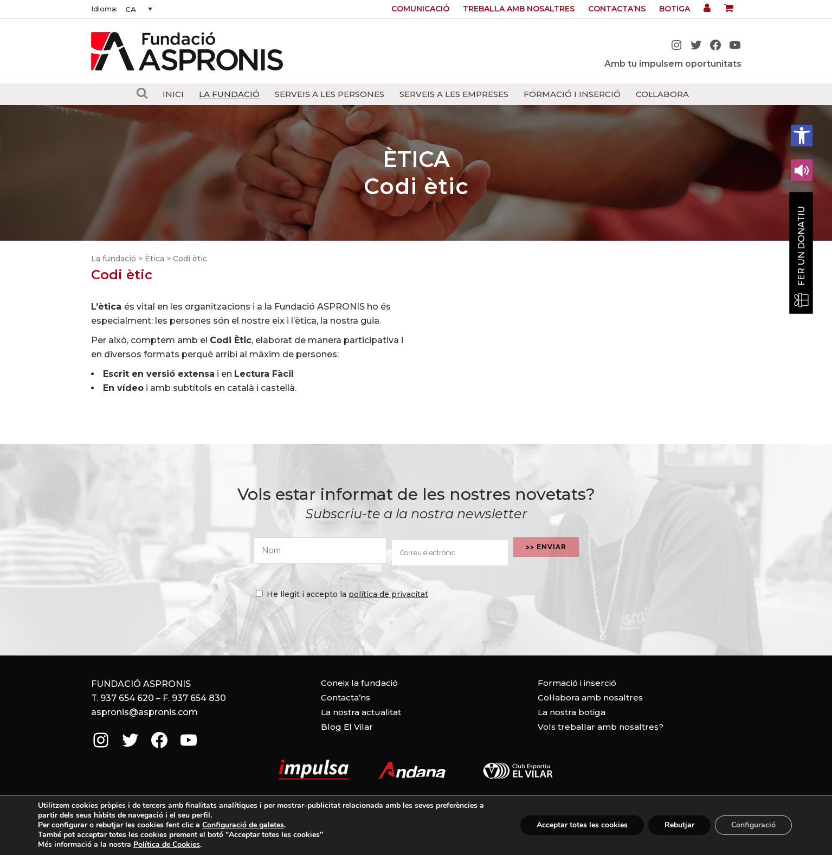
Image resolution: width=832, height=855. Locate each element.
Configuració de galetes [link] (243, 825)
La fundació (113, 258)
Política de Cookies (166, 844)
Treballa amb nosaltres (519, 9)
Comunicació (420, 9)
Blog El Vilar (347, 727)
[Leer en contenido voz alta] (801, 170)
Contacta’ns (617, 9)
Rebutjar (679, 825)
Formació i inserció (577, 683)
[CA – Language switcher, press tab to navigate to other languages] (139, 9)
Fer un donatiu (801, 246)
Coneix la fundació (359, 683)
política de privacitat (388, 594)
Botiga (674, 9)
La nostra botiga (571, 712)
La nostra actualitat (361, 712)
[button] (801, 135)
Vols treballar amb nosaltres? (600, 727)
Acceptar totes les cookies (582, 825)
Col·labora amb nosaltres (590, 697)
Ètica (154, 258)
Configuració (753, 825)
